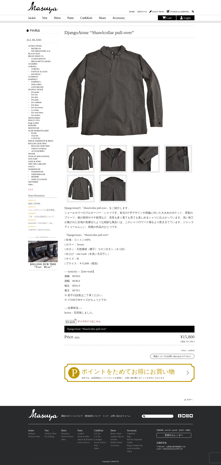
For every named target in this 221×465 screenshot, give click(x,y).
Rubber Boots (116, 442)
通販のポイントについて (72, 416)
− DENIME (33, 177)
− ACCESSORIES (36, 151)
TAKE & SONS (34, 161)
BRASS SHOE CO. (36, 56)
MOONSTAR (33, 128)
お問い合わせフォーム (120, 416)
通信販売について (93, 416)
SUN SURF (33, 159)
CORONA (32, 66)
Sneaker (113, 439)
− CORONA (34, 69)
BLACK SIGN (34, 54)
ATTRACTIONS (35, 46)
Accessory (118, 18)
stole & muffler (133, 448)
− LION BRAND (35, 87)
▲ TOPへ (188, 399)
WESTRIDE (33, 182)
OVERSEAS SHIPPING (179, 12)
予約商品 (33, 30)
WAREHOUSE (34, 169)
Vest (44, 18)
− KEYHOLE (34, 74)
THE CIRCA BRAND (37, 164)
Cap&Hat (131, 433)
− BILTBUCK (34, 48)
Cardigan (98, 439)
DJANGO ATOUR (35, 89)
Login (185, 18)
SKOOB (31, 154)
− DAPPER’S (34, 82)
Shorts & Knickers (86, 439)
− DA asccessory (35, 107)
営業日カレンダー (174, 435)
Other (63, 439)
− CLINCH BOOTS (37, 59)
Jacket (32, 18)
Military (31, 433)
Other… (31, 184)
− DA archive (34, 115)
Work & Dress (67, 436)
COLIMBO (32, 64)
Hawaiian (65, 433)
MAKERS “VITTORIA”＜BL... (41, 223)
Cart (167, 18)
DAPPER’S (33, 79)
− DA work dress (35, 112)
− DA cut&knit (34, 102)
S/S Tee (97, 433)
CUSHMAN (33, 77)
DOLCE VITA (34, 120)
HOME (132, 12)
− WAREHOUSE (35, 172)
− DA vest (33, 94)
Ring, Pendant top (134, 445)
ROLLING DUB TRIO (37, 143)
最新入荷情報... (34, 203)
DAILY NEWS (158, 12)
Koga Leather (33, 123)
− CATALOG (34, 138)
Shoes (102, 18)
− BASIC (32, 133)
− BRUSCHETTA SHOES (39, 61)
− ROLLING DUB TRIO (39, 146)
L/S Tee (97, 436)
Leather (81, 433)
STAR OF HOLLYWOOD (38, 156)
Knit (96, 445)
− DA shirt (33, 97)
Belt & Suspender (134, 439)
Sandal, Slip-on (117, 436)
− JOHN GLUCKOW (37, 179)
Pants (70, 18)
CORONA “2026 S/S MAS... (39, 230)
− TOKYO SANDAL (37, 148)
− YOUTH (33, 136)
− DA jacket (33, 92)
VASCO (31, 166)
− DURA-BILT (35, 84)
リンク (106, 416)
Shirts (57, 18)
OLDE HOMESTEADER (38, 131)
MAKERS (32, 125)
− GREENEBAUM (36, 174)
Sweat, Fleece (83, 442)
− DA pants (33, 100)
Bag (128, 436)
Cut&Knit (86, 18)
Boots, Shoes (116, 433)
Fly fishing (49, 436)
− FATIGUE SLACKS (37, 71)
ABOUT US (142, 12)
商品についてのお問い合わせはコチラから (172, 356)
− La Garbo (33, 110)
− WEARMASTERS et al (39, 51)
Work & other (34, 436)
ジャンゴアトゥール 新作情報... (42, 210)
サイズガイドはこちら (89, 321)
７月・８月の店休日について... (41, 216)
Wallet (130, 442)
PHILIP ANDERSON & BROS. (41, 141)
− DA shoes (33, 105)
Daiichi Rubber (34, 118)
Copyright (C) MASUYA (110, 461)
